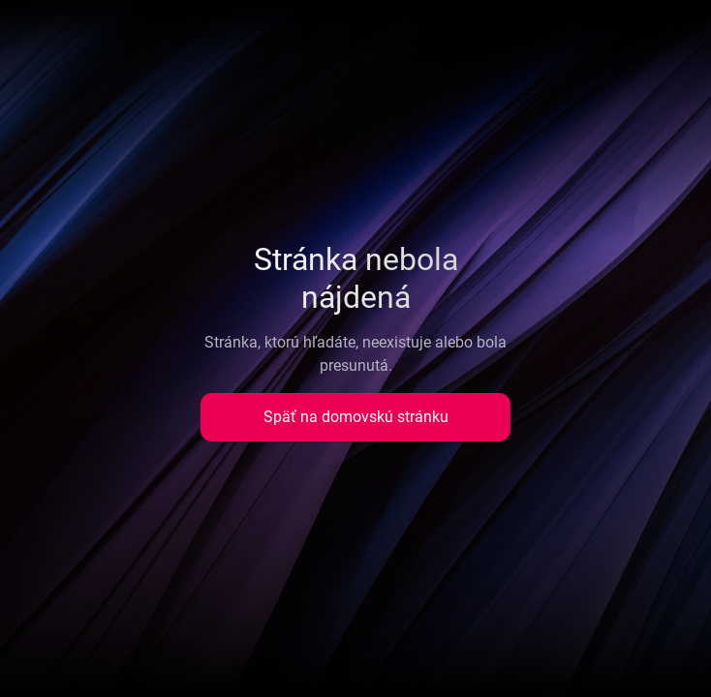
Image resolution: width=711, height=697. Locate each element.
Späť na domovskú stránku (355, 417)
